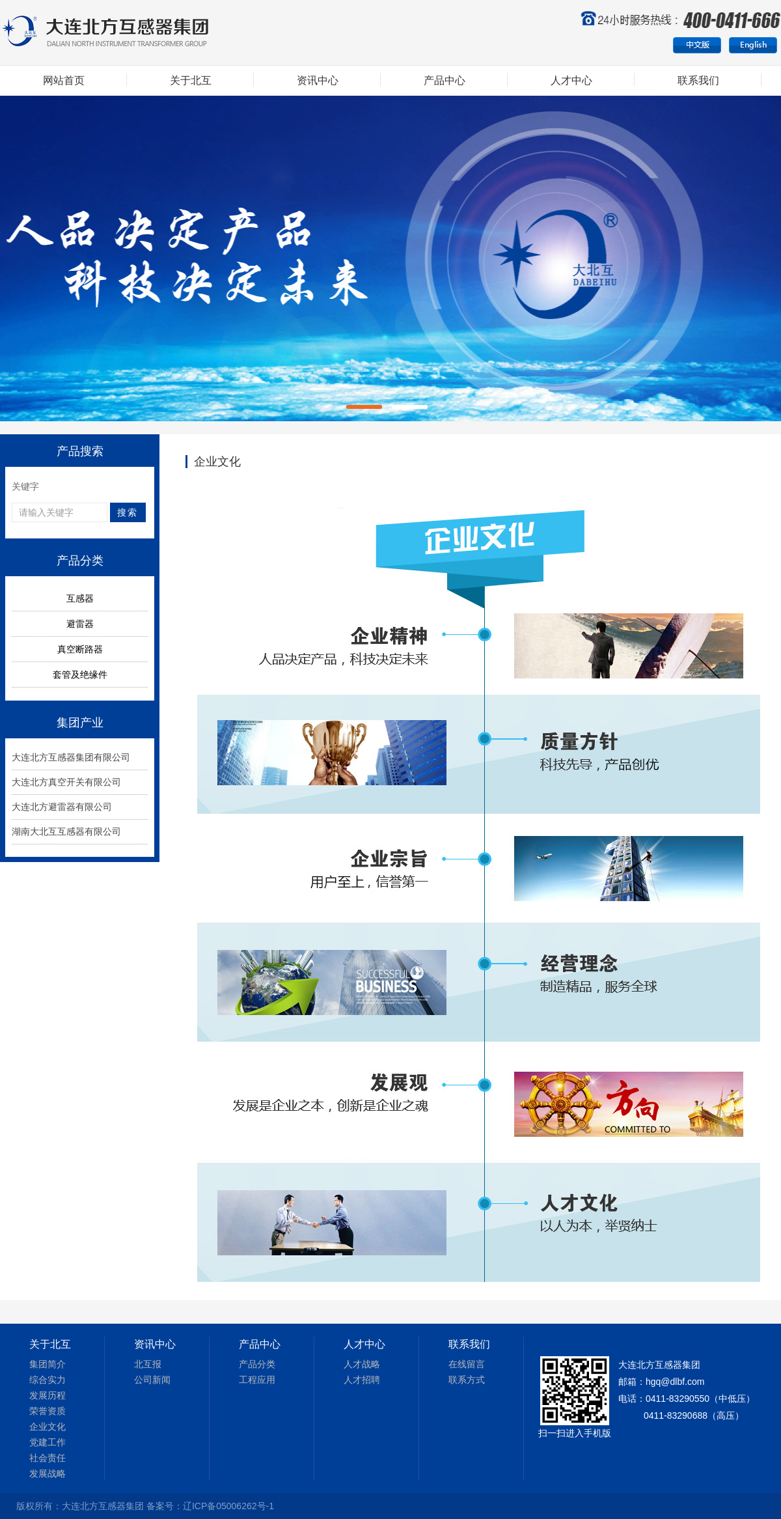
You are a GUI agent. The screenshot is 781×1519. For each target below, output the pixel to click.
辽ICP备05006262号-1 (228, 1506)
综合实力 (47, 1379)
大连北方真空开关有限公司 (66, 782)
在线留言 (466, 1364)
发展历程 (47, 1395)
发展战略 (47, 1473)
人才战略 (362, 1364)
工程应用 (257, 1379)
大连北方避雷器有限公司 (62, 806)
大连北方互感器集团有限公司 (71, 757)
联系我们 (698, 80)
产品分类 (257, 1364)
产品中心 (444, 80)
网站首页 (64, 80)
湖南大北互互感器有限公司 (66, 831)
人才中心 (571, 80)
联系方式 (466, 1379)
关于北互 (191, 80)
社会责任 (47, 1458)
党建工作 (47, 1442)
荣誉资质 (47, 1411)
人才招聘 (362, 1379)
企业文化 (47, 1426)
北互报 (147, 1364)
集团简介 (47, 1364)
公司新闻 (152, 1379)
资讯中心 (317, 80)
